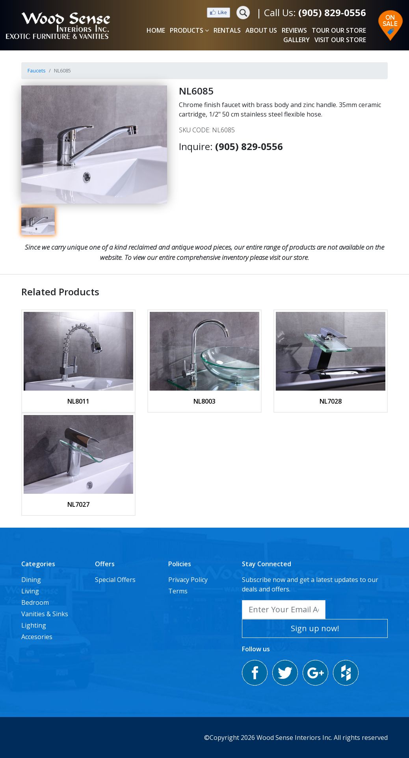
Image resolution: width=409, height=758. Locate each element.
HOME (156, 30)
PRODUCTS (189, 30)
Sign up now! (315, 628)
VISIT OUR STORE (340, 39)
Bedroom (35, 602)
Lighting (33, 625)
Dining (31, 579)
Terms (178, 591)
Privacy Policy (188, 579)
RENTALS (227, 30)
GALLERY (296, 39)
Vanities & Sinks (44, 614)
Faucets (37, 70)
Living (30, 591)
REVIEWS (294, 30)
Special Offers (115, 579)
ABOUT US (261, 30)
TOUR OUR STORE (339, 30)
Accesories (36, 636)
